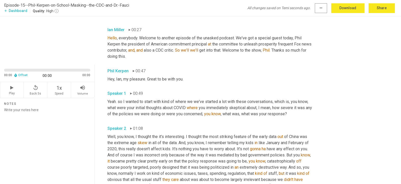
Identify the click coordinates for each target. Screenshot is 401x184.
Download (347, 8)
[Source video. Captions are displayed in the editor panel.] (47, 40)
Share (382, 8)
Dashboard (15, 11)
